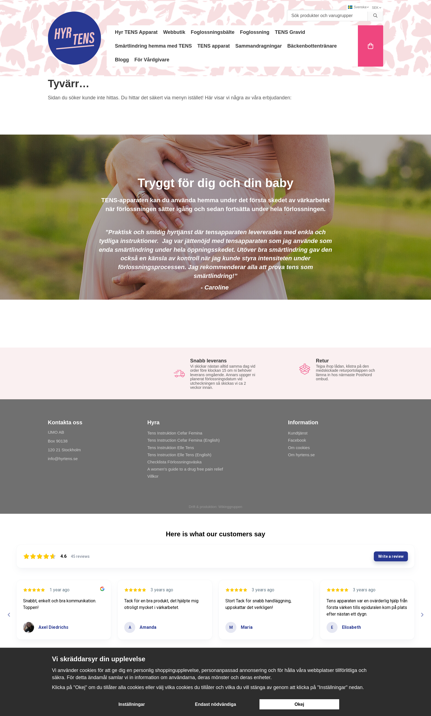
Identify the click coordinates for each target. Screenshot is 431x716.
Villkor (153, 476)
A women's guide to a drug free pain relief (185, 469)
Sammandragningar (258, 46)
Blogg (122, 59)
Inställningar (131, 704)
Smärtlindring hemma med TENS (153, 46)
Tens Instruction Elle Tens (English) (179, 454)
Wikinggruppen (230, 507)
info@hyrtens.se (63, 458)
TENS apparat (213, 46)
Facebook (297, 440)
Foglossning (254, 32)
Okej (299, 704)
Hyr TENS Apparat (136, 32)
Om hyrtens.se (301, 454)
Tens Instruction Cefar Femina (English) (183, 440)
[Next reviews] (422, 614)
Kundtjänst (298, 433)
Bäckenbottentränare (312, 46)
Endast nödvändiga (215, 704)
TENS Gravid (290, 32)
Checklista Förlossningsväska (174, 462)
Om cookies (299, 447)
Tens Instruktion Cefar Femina (174, 433)
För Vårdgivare (151, 59)
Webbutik (174, 32)
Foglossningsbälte (212, 32)
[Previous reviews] (9, 614)
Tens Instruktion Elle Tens (170, 447)
